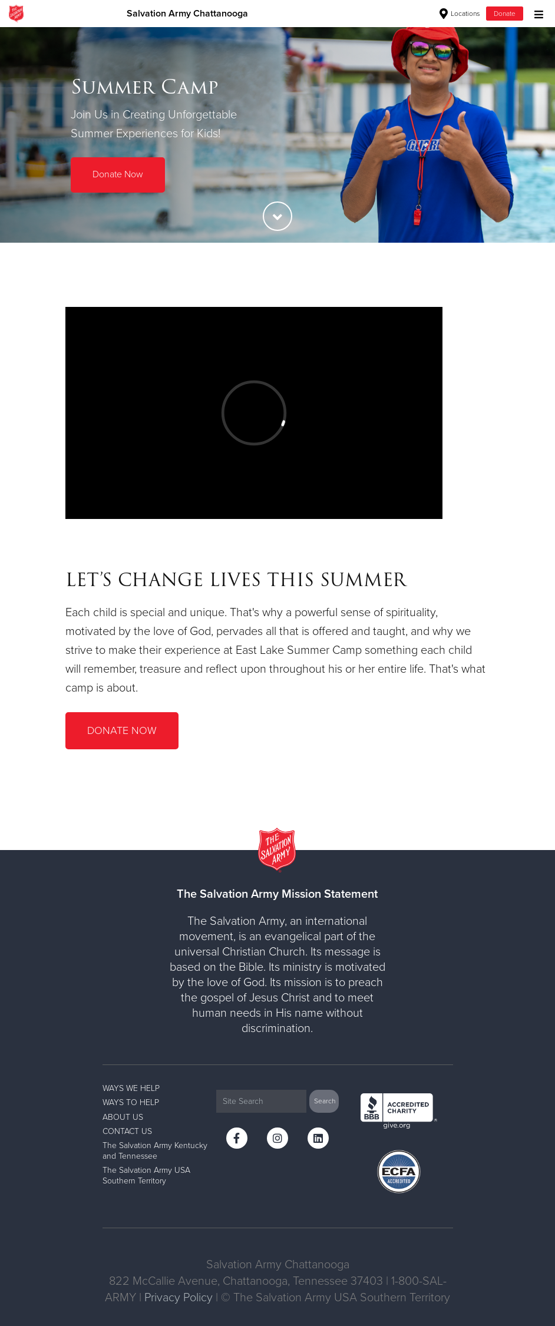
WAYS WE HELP (131, 1088)
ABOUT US (123, 1117)
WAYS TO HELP (131, 1102)
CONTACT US (127, 1131)
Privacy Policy (178, 1298)
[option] (277, 135)
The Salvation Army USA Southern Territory (146, 1175)
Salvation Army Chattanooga (187, 13)
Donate (505, 13)
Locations (460, 13)
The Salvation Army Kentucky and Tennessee (155, 1150)
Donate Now (117, 174)
